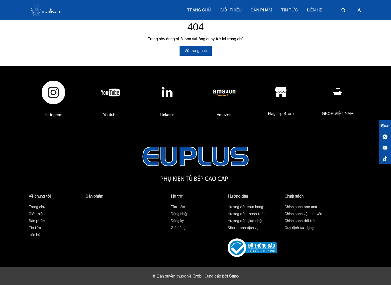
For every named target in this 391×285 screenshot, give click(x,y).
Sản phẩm (261, 10)
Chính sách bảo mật (301, 207)
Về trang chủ (196, 50)
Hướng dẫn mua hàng (245, 207)
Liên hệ (314, 10)
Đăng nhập (180, 214)
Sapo (234, 276)
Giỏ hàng (178, 228)
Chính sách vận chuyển (303, 214)
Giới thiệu (231, 10)
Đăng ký (177, 221)
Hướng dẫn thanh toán (247, 214)
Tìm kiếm (178, 207)
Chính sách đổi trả (300, 221)
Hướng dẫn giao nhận (245, 221)
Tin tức (289, 10)
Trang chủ (199, 10)
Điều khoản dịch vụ (243, 228)
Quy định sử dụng (299, 228)
